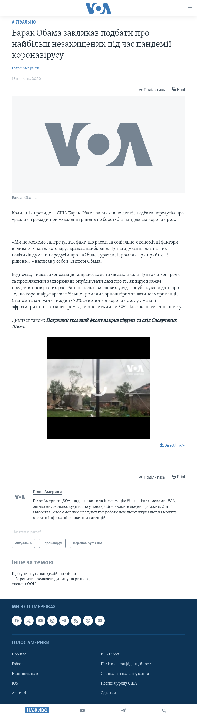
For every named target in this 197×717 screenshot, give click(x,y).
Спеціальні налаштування (125, 674)
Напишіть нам (25, 674)
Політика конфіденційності (126, 664)
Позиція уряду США (119, 683)
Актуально (24, 22)
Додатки (108, 693)
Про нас (19, 654)
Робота (18, 664)
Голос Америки (26, 68)
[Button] (152, 90)
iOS (15, 683)
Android (19, 693)
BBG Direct (110, 654)
